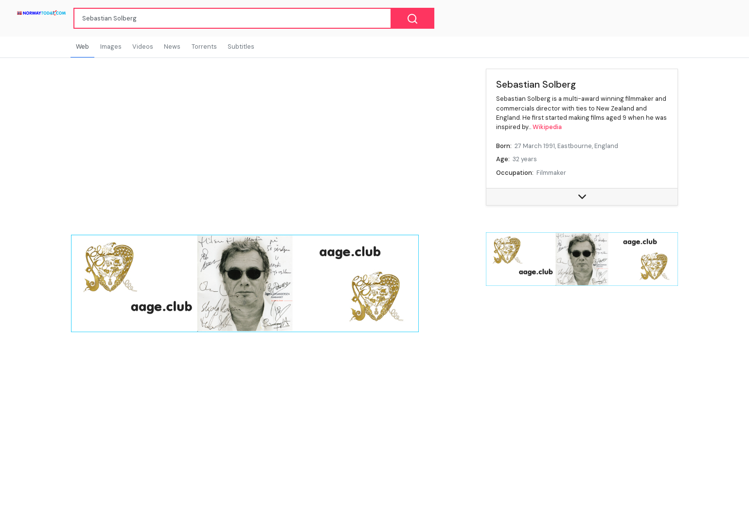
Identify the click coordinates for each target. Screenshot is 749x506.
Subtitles (241, 46)
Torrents (204, 46)
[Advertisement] (582, 372)
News (172, 46)
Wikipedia (547, 127)
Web (82, 46)
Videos (142, 46)
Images (111, 46)
